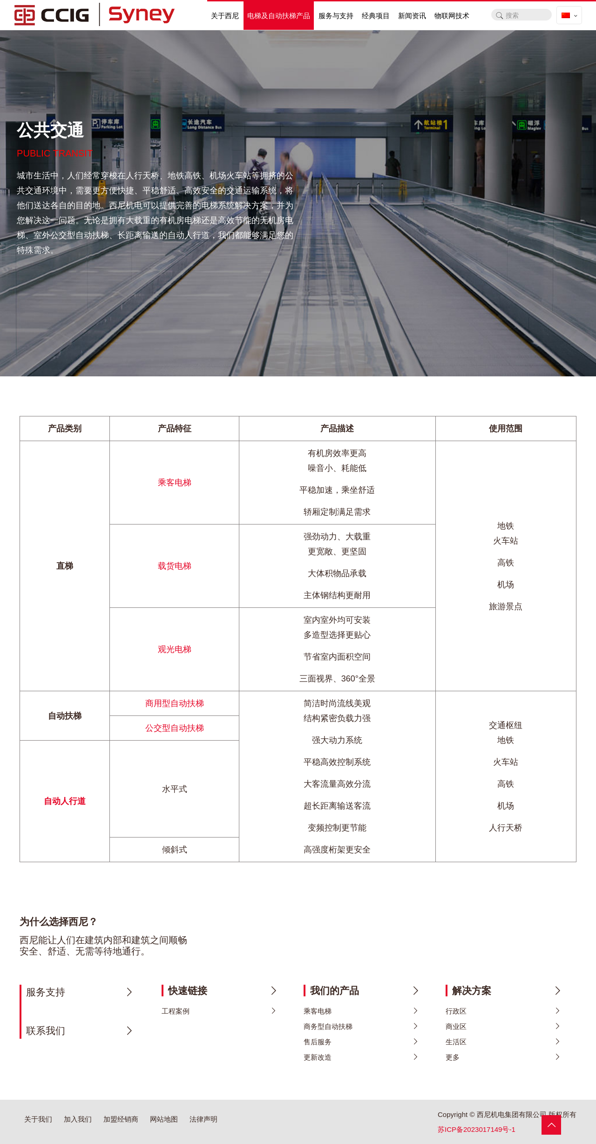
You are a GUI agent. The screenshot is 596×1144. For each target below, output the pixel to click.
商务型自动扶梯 (328, 1026)
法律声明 (203, 1119)
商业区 (456, 1026)
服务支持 (45, 992)
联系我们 (45, 1030)
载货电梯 (174, 566)
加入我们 (78, 1119)
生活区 (456, 1042)
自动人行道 (65, 801)
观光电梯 (174, 649)
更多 (453, 1057)
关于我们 (38, 1119)
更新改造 (318, 1057)
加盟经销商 (120, 1119)
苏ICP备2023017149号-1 (476, 1129)
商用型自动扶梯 (174, 703)
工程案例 (176, 1011)
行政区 (456, 1011)
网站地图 (164, 1119)
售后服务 (318, 1042)
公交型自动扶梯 (174, 728)
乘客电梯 (174, 482)
